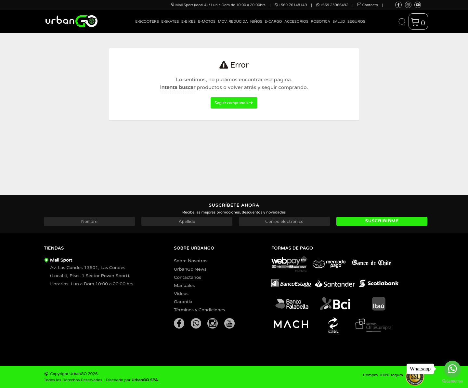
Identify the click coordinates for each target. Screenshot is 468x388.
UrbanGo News (190, 269)
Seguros (356, 21)
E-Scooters (147, 21)
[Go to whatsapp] (452, 369)
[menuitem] (147, 26)
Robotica (320, 21)
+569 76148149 (291, 5)
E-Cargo (273, 21)
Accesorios (296, 21)
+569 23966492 (332, 5)
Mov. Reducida (233, 21)
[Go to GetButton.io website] (452, 381)
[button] (402, 21)
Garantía (183, 301)
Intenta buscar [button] (177, 87)
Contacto (368, 5)
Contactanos (187, 277)
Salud (338, 21)
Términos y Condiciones (199, 310)
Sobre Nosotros (190, 261)
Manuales (184, 285)
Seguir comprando (233, 102)
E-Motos (206, 21)
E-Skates (170, 21)
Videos (181, 293)
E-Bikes (188, 21)
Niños (256, 21)
